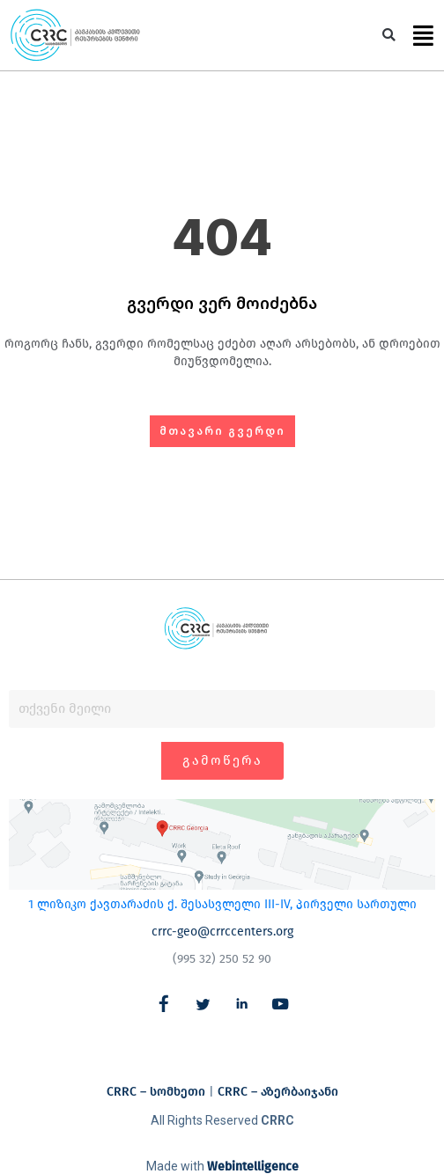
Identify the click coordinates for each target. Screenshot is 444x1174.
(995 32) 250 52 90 (222, 958)
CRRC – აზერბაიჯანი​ (278, 1091)
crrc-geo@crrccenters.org (222, 931)
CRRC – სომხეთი (156, 1091)
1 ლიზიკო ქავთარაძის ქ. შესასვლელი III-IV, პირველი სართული (222, 904)
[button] (388, 35)
